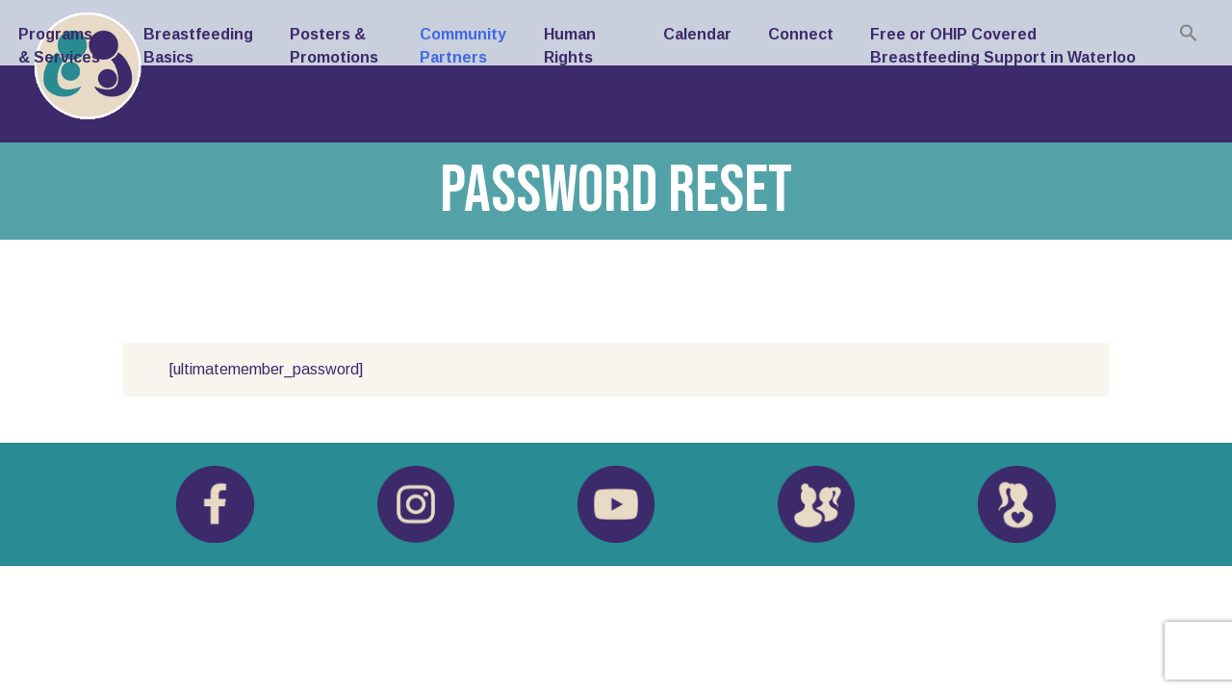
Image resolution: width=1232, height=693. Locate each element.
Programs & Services (59, 45)
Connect (801, 34)
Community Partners (463, 45)
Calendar (697, 34)
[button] (1188, 32)
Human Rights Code (570, 57)
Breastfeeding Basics (198, 45)
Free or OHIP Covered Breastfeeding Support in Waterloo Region (1003, 57)
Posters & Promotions (334, 45)
